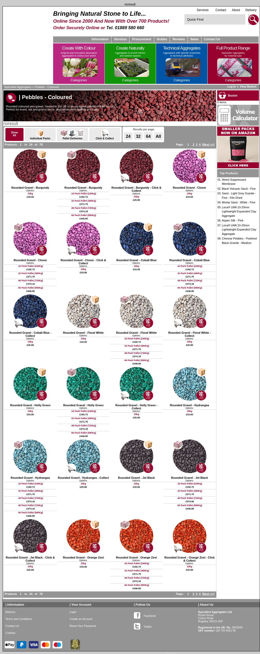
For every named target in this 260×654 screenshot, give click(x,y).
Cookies (10, 632)
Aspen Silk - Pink (232, 220)
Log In (231, 86)
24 (128, 136)
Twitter (143, 625)
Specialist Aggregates (17, 87)
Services (203, 10)
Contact (220, 10)
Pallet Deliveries (72, 134)
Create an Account (81, 618)
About (236, 10)
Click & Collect (104, 134)
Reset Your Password (83, 625)
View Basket (248, 86)
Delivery (250, 10)
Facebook (145, 614)
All (158, 136)
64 (148, 136)
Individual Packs (40, 134)
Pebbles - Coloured (47, 87)
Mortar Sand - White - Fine (238, 202)
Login (73, 611)
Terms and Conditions (18, 618)
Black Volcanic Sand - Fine (239, 188)
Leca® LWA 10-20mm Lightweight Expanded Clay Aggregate (239, 211)
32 (138, 136)
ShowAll (14, 134)
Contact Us (212, 39)
